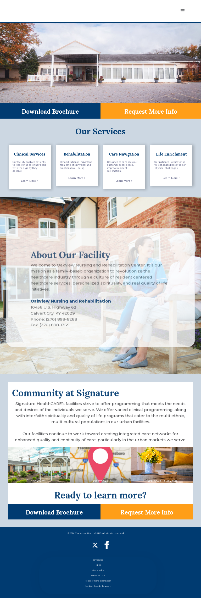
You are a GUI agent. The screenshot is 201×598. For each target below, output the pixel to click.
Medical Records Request (97, 586)
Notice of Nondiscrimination (98, 581)
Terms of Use (98, 575)
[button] (182, 11)
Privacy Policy (98, 570)
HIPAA (97, 565)
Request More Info (150, 110)
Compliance (98, 560)
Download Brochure (50, 110)
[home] (32, 11)
